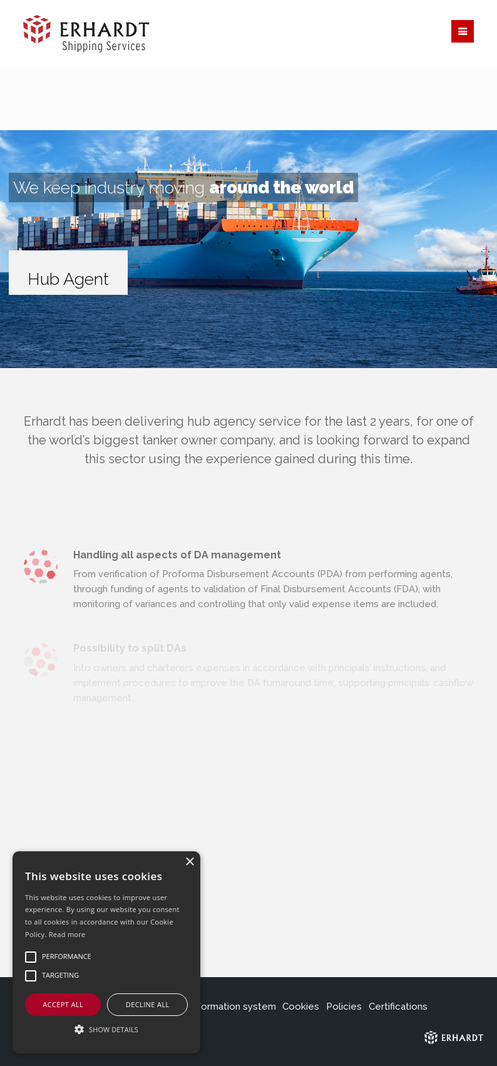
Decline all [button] (148, 1004)
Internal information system (215, 1006)
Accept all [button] (63, 1004)
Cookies (300, 1006)
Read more (67, 934)
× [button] (189, 862)
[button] (106, 1029)
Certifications (398, 1006)
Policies (344, 1006)
